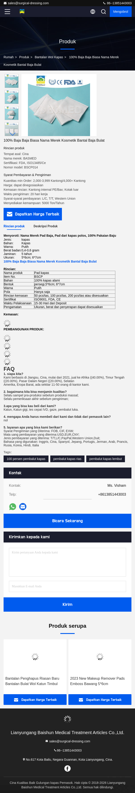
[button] (13, 134)
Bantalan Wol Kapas (49, 57)
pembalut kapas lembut (105, 459)
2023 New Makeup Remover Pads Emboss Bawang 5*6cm (97, 681)
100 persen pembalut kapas (26, 459)
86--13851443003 (117, 3)
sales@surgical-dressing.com (26, 3)
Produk (24, 57)
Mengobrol (120, 11)
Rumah (9, 57)
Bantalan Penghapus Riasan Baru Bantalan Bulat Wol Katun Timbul (32, 681)
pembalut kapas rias (67, 459)
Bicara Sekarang (67, 521)
